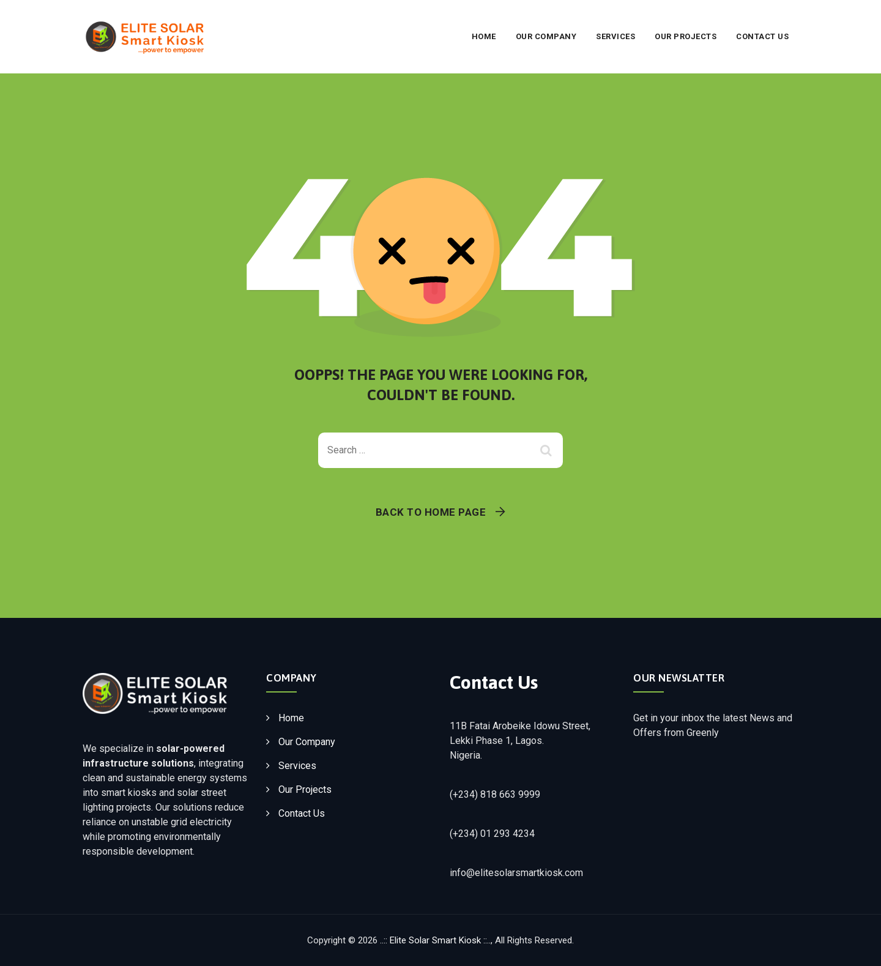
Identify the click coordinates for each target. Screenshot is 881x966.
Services (615, 36)
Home (484, 36)
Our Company (546, 36)
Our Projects (685, 36)
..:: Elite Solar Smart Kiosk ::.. (435, 940)
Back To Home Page (431, 512)
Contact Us (762, 36)
